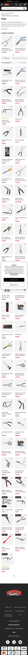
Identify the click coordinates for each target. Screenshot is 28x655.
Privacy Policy (14, 273)
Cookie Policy (13, 275)
